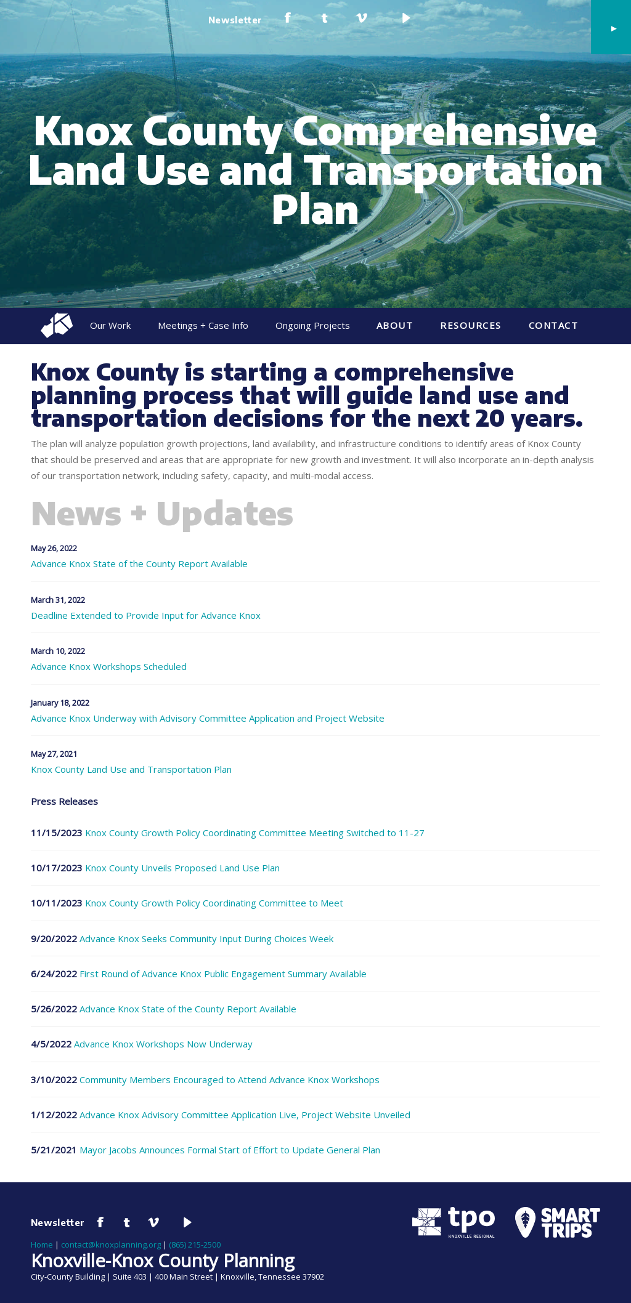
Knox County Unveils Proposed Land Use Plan (182, 867)
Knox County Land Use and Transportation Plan (131, 769)
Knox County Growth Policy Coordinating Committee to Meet (214, 903)
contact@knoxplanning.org (111, 1244)
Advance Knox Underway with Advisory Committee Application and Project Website (208, 718)
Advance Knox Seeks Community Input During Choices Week (206, 938)
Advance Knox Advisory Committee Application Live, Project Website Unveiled (244, 1114)
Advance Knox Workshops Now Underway (163, 1044)
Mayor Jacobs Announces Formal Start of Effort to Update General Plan (229, 1150)
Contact (554, 325)
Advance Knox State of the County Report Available (139, 564)
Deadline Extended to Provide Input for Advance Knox (146, 615)
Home (42, 1244)
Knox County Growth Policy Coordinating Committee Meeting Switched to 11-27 (255, 832)
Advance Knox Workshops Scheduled (109, 666)
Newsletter (235, 19)
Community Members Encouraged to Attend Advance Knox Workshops (229, 1079)
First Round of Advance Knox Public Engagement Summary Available (223, 973)
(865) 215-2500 (195, 1244)
